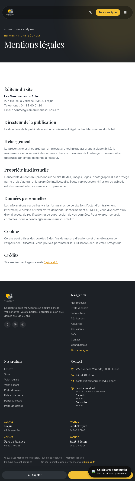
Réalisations (78, 318)
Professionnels (79, 307)
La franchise (78, 313)
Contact (75, 339)
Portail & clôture (13, 400)
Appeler (34, 474)
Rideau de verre (13, 395)
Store (7, 374)
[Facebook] (7, 324)
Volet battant (11, 384)
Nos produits (78, 302)
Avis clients (77, 329)
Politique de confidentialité (18, 462)
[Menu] (124, 12)
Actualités (76, 323)
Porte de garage (14, 405)
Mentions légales (75, 457)
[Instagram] (15, 324)
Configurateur (79, 344)
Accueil (8, 29)
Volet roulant (11, 379)
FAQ (73, 334)
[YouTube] (23, 324)
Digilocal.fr (51, 262)
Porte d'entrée (12, 390)
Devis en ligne (108, 12)
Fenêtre (8, 369)
